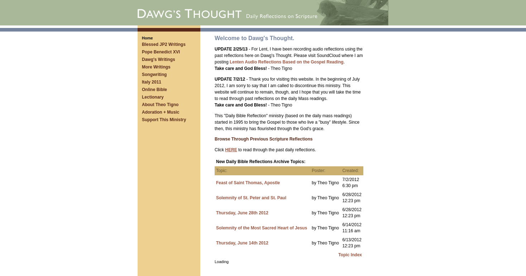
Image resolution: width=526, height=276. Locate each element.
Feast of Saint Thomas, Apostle (248, 182)
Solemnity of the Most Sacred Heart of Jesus (261, 227)
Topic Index (350, 254)
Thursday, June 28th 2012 (242, 212)
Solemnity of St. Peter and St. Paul (251, 197)
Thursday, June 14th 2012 (242, 243)
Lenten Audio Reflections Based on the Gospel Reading (287, 62)
